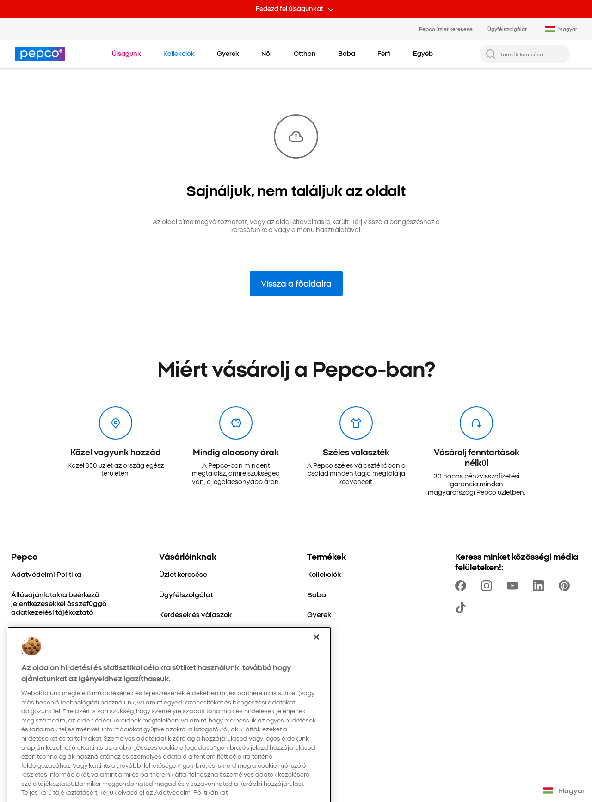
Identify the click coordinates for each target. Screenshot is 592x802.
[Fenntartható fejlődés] (47, 652)
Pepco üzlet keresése (446, 28)
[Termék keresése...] (532, 54)
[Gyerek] (319, 614)
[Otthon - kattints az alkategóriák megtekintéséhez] (304, 53)
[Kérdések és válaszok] (195, 614)
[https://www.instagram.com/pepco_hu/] (488, 585)
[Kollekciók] (324, 573)
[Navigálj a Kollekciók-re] (179, 53)
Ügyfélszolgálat (507, 28)
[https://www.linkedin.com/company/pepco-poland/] (540, 585)
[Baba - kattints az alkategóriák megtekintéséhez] (347, 53)
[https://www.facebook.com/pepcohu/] (462, 585)
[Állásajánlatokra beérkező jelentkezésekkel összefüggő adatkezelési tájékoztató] (74, 603)
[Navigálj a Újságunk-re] (126, 53)
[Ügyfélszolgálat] (186, 594)
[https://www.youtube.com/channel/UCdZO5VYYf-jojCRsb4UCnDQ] (514, 585)
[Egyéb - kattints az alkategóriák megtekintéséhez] (422, 53)
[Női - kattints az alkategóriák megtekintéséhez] (266, 53)
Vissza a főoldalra (296, 283)
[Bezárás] (316, 664)
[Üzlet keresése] (183, 573)
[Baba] (316, 594)
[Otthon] (318, 634)
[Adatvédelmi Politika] (46, 573)
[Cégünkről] (28, 631)
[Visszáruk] (175, 634)
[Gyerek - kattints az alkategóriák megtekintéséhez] (228, 53)
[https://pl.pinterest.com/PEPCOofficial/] (566, 585)
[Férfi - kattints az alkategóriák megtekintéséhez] (384, 53)
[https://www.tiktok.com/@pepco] (462, 607)
